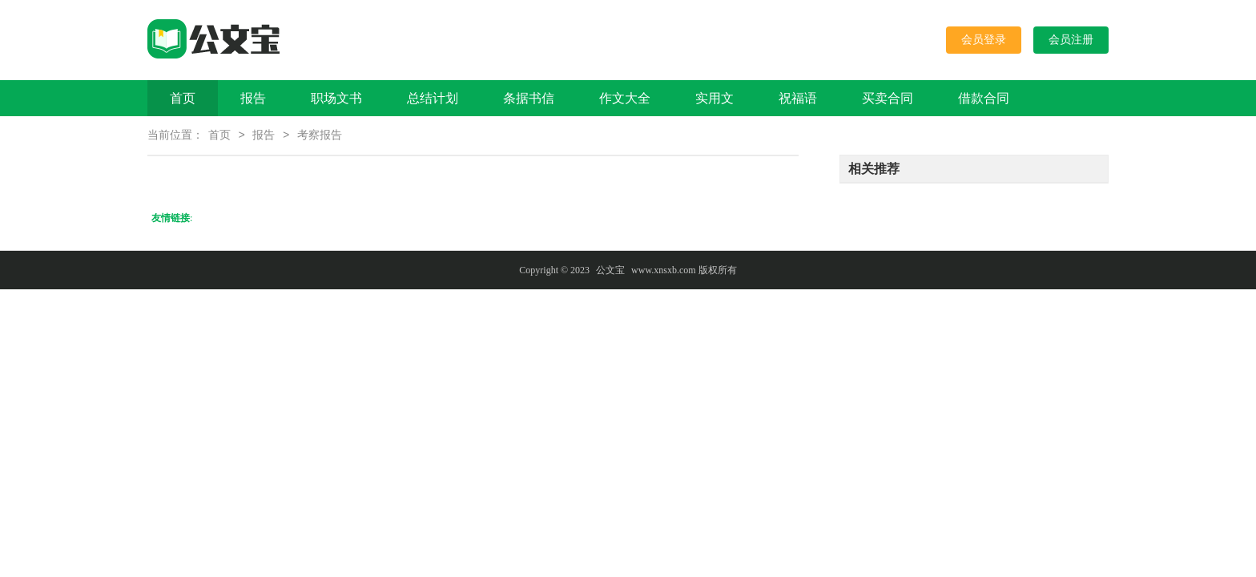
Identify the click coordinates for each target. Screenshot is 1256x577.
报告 (253, 98)
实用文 (714, 98)
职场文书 (336, 98)
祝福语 (798, 98)
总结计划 (432, 98)
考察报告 (319, 137)
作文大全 (624, 98)
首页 (182, 98)
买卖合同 (887, 98)
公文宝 (610, 271)
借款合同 (983, 98)
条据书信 (528, 98)
